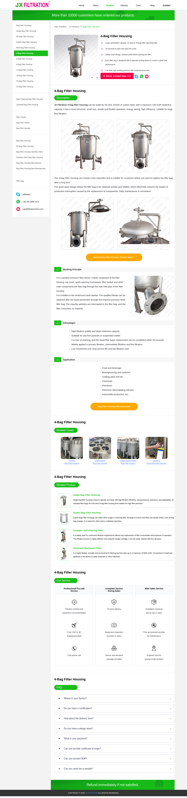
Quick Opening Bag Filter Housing (29, 99)
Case (138, 5)
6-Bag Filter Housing (24, 59)
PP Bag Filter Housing (24, 37)
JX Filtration (74, 27)
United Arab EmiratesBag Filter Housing (128, 452)
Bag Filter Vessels (23, 128)
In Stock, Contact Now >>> (117, 76)
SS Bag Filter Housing (24, 146)
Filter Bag (20, 181)
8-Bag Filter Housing (24, 64)
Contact (166, 5)
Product (110, 5)
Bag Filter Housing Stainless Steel (29, 152)
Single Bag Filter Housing (26, 31)
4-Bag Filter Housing (24, 53)
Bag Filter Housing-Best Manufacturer (31, 169)
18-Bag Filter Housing (24, 76)
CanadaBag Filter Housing (72, 452)
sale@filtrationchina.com (33, 209)
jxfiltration (27, 194)
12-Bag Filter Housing (24, 70)
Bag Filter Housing (23, 141)
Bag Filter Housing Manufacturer (28, 163)
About (95, 5)
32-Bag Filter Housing (24, 87)
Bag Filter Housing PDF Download (113, 407)
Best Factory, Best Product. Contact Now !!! (114, 257)
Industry (124, 5)
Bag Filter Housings (24, 25)
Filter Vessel (21, 117)
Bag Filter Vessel (22, 123)
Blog (152, 5)
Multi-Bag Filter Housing (25, 48)
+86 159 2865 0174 (31, 202)
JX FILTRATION (91, 795)
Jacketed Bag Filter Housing (27, 105)
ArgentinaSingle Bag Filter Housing (156, 452)
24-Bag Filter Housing (24, 81)
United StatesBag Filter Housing (100, 452)
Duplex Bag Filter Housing (26, 42)
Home (81, 5)
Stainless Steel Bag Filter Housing (29, 157)
